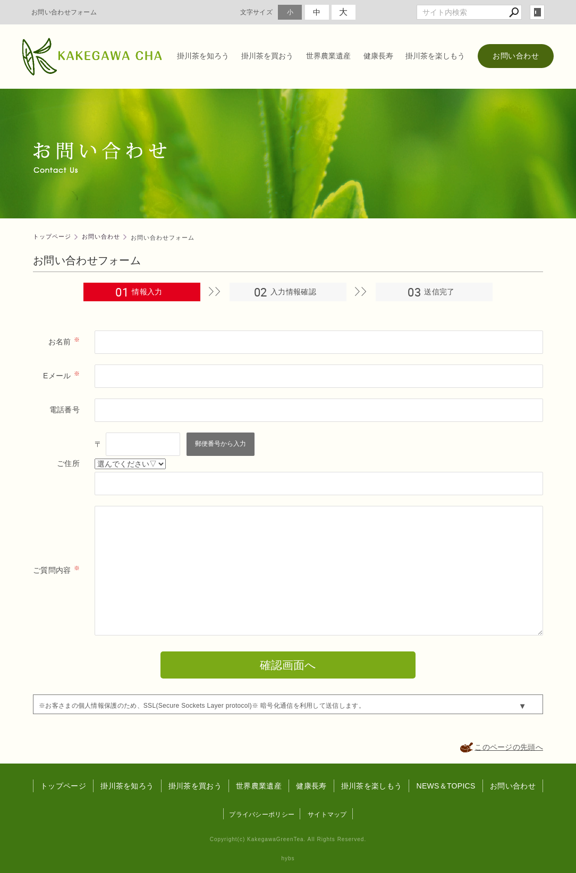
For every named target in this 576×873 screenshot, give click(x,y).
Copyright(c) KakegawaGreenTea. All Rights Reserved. (288, 839)
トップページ (63, 786)
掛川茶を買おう (267, 56)
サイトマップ (327, 814)
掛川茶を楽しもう (435, 56)
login (537, 12)
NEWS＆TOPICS (445, 786)
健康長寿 (378, 56)
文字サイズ (256, 11)
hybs (287, 858)
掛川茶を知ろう (203, 56)
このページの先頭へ (509, 747)
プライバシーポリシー (261, 814)
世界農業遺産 (328, 56)
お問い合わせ (516, 56)
